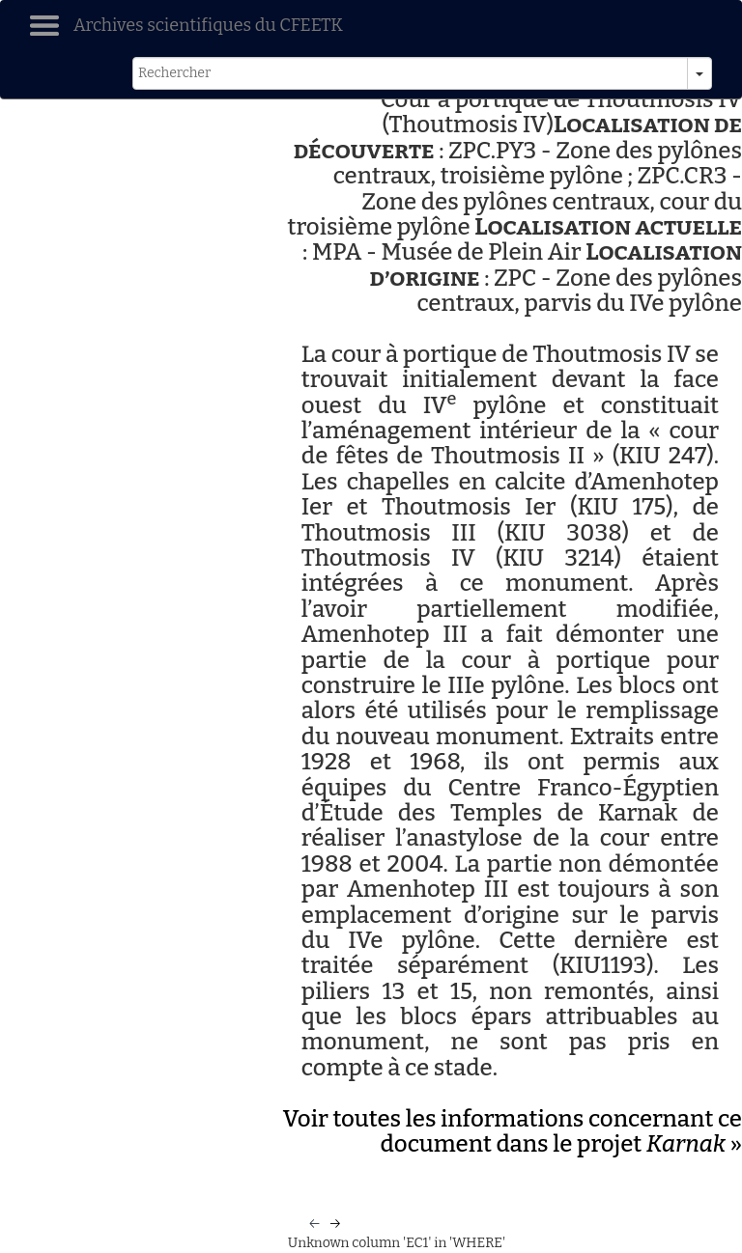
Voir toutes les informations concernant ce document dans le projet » (512, 1131)
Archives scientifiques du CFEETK (208, 25)
